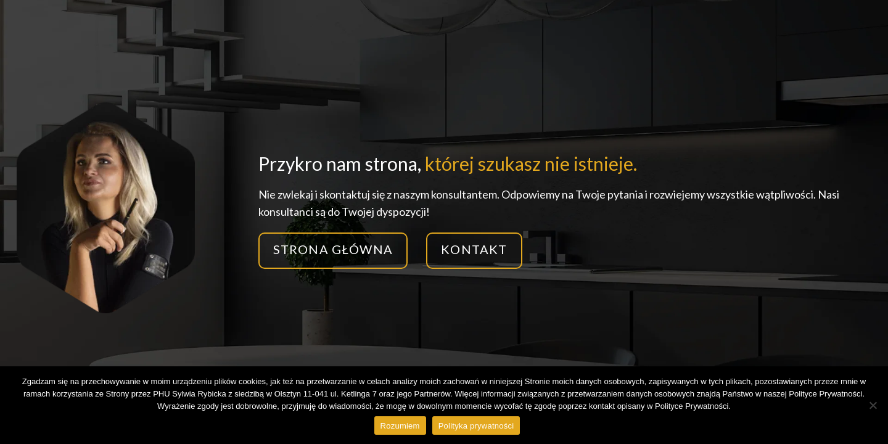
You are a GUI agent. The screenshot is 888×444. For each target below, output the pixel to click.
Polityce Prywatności (691, 406)
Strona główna (333, 249)
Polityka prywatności (476, 425)
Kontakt (474, 249)
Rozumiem (400, 425)
